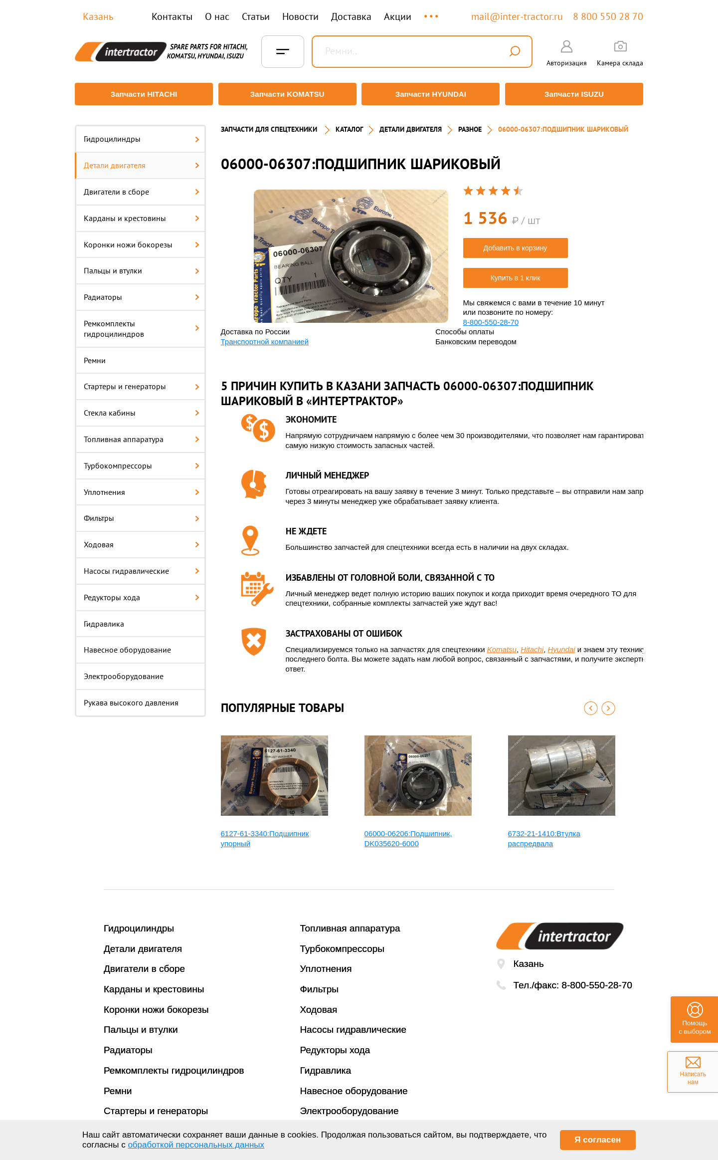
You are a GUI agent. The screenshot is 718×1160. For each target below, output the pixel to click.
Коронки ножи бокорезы (141, 239)
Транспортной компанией (265, 336)
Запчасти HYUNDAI (431, 94)
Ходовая (141, 540)
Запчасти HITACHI (142, 94)
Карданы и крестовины (141, 213)
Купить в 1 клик (515, 273)
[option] (351, 251)
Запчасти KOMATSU (286, 94)
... (432, 11)
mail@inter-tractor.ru (517, 16)
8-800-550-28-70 (491, 317)
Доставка (351, 16)
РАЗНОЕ (470, 124)
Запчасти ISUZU (575, 94)
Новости (300, 16)
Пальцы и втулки (141, 266)
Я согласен (597, 1140)
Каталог (349, 124)
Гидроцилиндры (141, 134)
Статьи (256, 16)
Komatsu (502, 644)
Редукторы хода (141, 592)
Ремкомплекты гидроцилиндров (141, 324)
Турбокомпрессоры (141, 460)
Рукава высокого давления (131, 698)
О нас (217, 16)
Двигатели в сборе (141, 187)
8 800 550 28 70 (608, 16)
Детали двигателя (141, 161)
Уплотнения (141, 487)
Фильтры (141, 513)
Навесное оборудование (127, 645)
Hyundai (561, 644)
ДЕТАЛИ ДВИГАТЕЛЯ (410, 124)
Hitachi (532, 644)
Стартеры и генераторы (141, 382)
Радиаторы (141, 292)
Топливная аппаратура (141, 435)
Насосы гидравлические (141, 566)
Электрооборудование (124, 672)
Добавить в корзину (515, 243)
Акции (397, 16)
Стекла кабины (141, 408)
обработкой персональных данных (196, 1145)
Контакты (172, 16)
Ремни (95, 355)
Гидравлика (104, 619)
